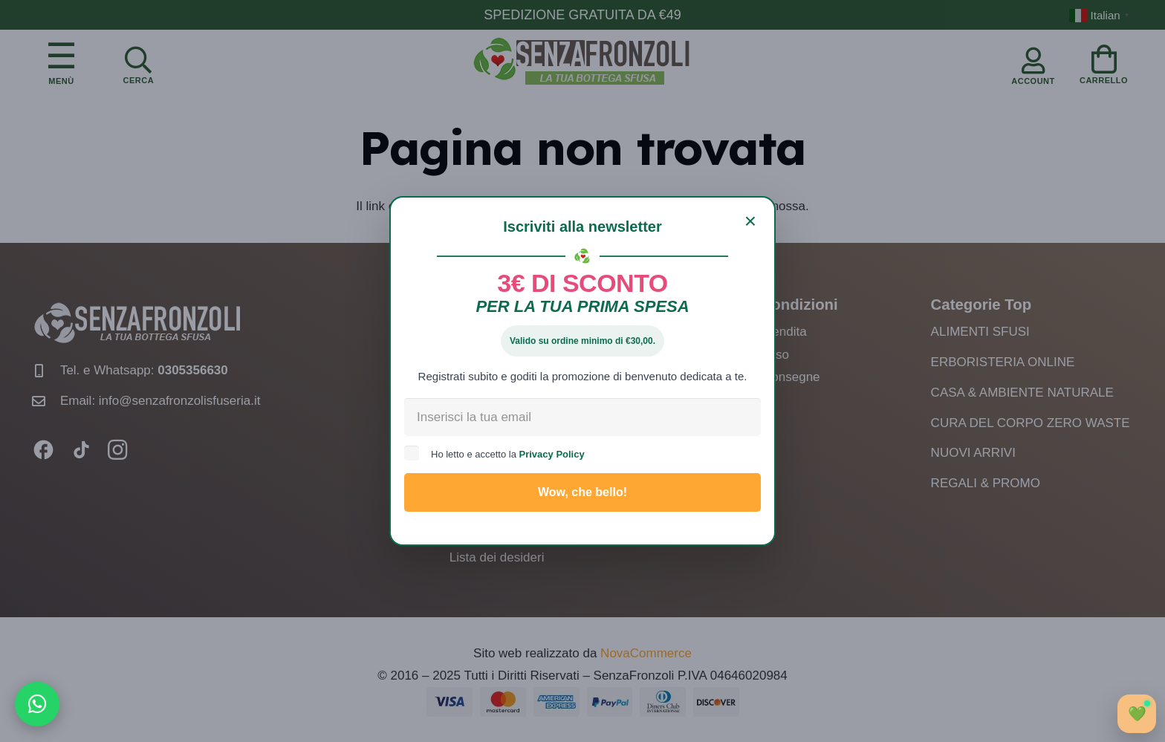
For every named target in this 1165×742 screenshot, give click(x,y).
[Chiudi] (750, 221)
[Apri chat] (1136, 713)
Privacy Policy (552, 454)
